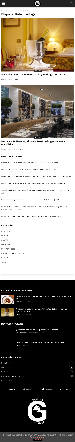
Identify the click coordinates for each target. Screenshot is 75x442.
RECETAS (5, 258)
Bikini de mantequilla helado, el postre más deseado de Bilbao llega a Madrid (32, 200)
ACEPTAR (37, 440)
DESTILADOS (6, 231)
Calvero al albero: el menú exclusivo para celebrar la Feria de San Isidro (29, 162)
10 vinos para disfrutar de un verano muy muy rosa (40, 342)
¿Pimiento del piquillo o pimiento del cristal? (37, 330)
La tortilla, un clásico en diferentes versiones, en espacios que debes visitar (31, 216)
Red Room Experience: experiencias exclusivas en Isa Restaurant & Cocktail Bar (33, 183)
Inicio (3, 10)
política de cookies (37, 437)
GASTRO (4, 240)
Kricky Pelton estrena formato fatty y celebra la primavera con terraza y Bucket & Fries (36, 176)
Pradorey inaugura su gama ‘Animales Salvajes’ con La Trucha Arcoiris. (29, 169)
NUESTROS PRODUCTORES (12, 253)
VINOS (3, 262)
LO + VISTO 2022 (8, 249)
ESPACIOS (38, 70)
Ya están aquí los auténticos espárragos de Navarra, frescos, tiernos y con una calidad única (35, 191)
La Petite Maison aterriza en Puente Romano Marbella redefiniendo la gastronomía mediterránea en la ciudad (34, 208)
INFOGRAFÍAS (7, 244)
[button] (71, 3)
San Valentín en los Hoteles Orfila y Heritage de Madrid (33, 74)
